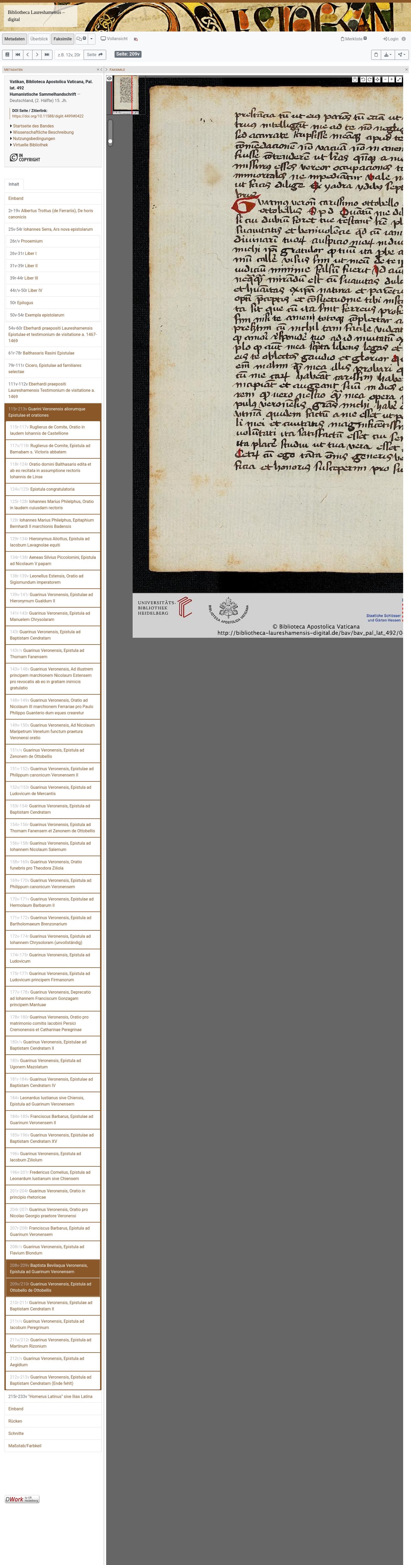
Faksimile (63, 38)
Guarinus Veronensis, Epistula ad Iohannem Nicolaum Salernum (50, 846)
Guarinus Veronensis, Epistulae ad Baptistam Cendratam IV (51, 1082)
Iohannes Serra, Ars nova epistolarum (50, 229)
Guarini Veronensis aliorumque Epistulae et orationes (46, 412)
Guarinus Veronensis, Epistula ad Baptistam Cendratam (45, 635)
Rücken (15, 1421)
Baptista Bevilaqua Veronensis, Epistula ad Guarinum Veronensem (49, 1268)
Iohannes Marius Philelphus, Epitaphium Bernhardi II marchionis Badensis (52, 523)
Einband (15, 198)
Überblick (39, 38)
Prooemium (26, 241)
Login (390, 38)
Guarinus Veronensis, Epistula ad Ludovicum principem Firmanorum (50, 976)
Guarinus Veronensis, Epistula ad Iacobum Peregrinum (47, 1324)
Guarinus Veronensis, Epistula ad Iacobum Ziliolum (45, 1156)
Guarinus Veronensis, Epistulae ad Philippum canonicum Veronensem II (52, 772)
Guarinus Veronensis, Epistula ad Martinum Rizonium (50, 1343)
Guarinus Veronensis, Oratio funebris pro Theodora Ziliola (46, 865)
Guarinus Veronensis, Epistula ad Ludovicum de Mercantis (50, 790)
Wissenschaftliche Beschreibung (43, 132)
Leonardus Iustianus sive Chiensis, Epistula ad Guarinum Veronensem (47, 1101)
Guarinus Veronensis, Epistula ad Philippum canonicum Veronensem (50, 883)
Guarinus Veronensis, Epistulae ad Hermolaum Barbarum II (52, 902)
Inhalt (14, 184)
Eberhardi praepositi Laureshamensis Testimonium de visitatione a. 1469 (51, 390)
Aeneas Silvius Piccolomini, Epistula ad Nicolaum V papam (53, 560)
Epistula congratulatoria (42, 489)
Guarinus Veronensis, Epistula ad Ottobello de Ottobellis (50, 1287)
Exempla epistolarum (37, 315)
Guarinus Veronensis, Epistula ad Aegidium (47, 1361)
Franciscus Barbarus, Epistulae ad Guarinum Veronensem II (51, 1119)
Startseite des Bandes (33, 126)
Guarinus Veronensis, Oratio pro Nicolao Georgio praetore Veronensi (49, 1212)
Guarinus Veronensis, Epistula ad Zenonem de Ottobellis (47, 753)
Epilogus (21, 302)
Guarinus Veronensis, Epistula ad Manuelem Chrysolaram (50, 616)
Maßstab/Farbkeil (24, 1445)
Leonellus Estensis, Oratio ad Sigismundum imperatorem (46, 579)
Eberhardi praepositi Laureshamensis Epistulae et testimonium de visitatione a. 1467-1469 (52, 334)
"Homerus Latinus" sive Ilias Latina (50, 1396)
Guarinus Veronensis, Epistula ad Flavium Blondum (47, 1250)
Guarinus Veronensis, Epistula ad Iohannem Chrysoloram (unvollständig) (50, 939)
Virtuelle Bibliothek (30, 144)
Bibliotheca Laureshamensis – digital (36, 16)
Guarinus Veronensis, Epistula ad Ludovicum (50, 958)
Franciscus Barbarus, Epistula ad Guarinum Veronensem (50, 1231)
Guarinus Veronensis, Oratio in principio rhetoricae (47, 1194)
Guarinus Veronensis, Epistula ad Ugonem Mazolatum (45, 1063)
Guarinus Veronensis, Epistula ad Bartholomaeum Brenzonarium (50, 920)
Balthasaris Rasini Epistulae (41, 353)
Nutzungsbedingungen (34, 138)
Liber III (24, 278)
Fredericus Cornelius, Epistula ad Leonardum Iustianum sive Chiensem (50, 1175)
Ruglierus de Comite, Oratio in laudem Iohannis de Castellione (47, 430)
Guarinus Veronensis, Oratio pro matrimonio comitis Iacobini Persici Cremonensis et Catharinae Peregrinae (49, 1023)
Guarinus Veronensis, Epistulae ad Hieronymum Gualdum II (51, 597)
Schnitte (16, 1433)
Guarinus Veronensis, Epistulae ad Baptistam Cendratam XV (52, 1138)
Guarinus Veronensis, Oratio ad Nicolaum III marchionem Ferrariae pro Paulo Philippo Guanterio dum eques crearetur (51, 706)
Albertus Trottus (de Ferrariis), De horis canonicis (50, 213)
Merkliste (354, 38)
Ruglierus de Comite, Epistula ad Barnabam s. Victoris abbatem (50, 448)
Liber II (24, 265)
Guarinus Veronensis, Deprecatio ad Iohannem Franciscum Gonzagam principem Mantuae (50, 998)
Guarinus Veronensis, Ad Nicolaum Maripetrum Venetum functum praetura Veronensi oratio (52, 731)
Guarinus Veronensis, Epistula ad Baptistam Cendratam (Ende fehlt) (50, 1380)
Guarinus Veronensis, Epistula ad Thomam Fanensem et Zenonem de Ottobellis (52, 827)
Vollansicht (114, 38)
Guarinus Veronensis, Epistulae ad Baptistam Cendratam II (48, 1045)
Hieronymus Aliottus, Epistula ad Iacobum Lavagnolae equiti (49, 542)
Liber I (23, 253)
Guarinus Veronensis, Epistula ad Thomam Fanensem (47, 653)
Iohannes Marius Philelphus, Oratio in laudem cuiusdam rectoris (52, 504)
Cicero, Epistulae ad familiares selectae (45, 368)
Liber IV (26, 290)
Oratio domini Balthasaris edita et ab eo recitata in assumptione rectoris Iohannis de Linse (50, 470)
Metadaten (14, 38)
